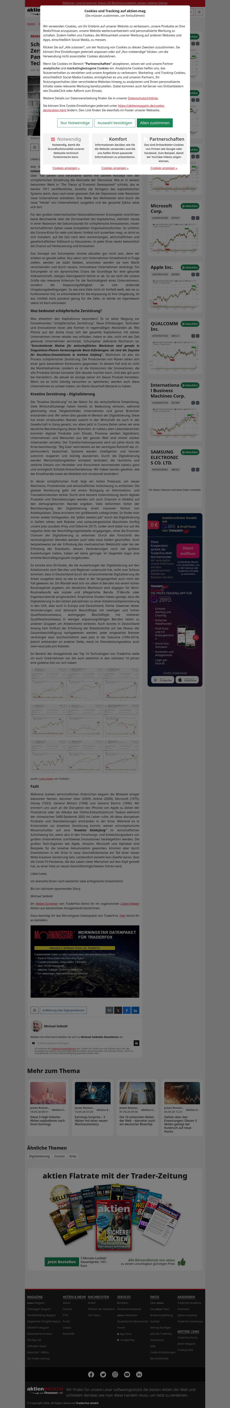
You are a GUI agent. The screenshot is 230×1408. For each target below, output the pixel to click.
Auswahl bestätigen (115, 122)
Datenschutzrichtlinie (143, 98)
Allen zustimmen (155, 122)
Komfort (118, 139)
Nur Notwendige (75, 122)
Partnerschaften (166, 139)
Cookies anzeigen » (66, 168)
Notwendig (69, 139)
